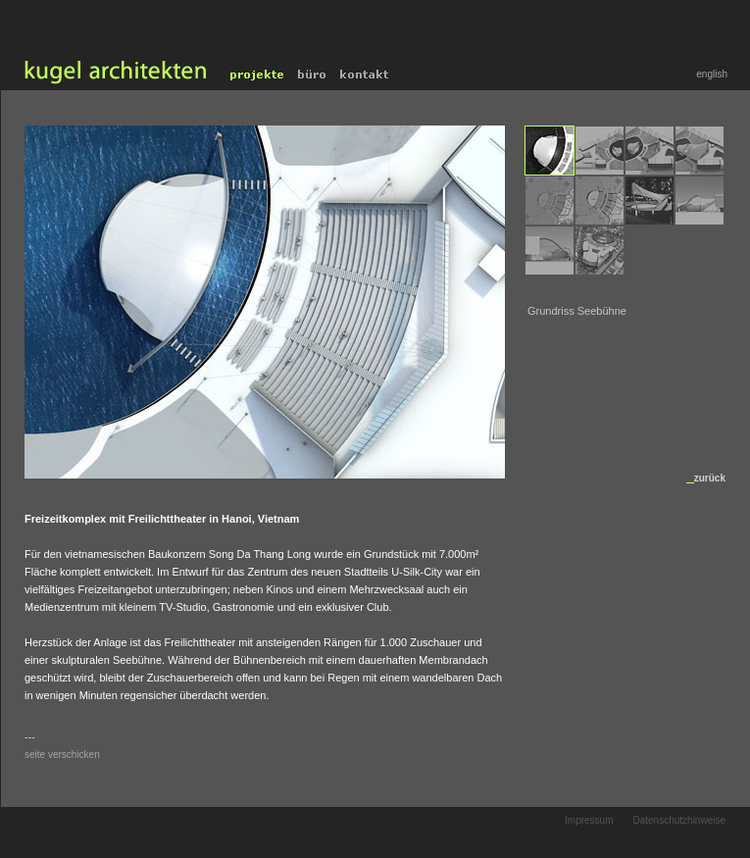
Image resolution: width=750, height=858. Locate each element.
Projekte (258, 74)
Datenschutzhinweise (679, 820)
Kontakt (366, 74)
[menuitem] (550, 151)
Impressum (589, 820)
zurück (709, 478)
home (112, 74)
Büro (312, 74)
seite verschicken (62, 754)
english (711, 74)
